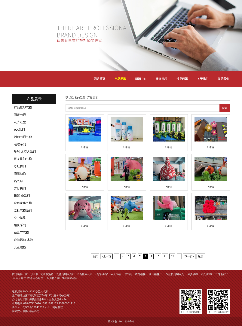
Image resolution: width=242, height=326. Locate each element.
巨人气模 (116, 274)
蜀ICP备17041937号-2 (121, 321)
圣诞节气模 (21, 232)
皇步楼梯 (192, 274)
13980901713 (67, 303)
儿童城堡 (20, 247)
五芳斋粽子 (221, 274)
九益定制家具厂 (65, 274)
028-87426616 (32, 303)
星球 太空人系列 (25, 151)
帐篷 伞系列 (22, 195)
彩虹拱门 (20, 166)
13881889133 (49, 303)
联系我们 (223, 78)
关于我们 (202, 78)
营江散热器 (47, 274)
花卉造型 (20, 122)
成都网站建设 (70, 278)
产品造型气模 (23, 107)
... (116, 256)
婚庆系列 (20, 225)
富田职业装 (31, 274)
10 (157, 256)
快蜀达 (128, 274)
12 (172, 256)
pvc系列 (19, 129)
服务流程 (161, 78)
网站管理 (57, 307)
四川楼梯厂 (155, 274)
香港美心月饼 (35, 278)
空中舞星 (20, 218)
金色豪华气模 (23, 203)
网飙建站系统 (31, 311)
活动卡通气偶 (23, 137)
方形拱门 (20, 188)
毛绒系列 (20, 144)
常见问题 (182, 78)
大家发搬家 (101, 274)
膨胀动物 (20, 174)
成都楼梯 (140, 274)
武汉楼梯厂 (207, 274)
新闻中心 (140, 78)
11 (165, 256)
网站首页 (99, 78)
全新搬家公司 (85, 274)
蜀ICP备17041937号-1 (36, 307)
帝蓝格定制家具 (175, 274)
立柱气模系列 (23, 210)
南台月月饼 (19, 278)
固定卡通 (20, 115)
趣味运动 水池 (23, 240)
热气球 (18, 181)
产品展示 (120, 78)
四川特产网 (53, 278)
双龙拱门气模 (23, 159)
